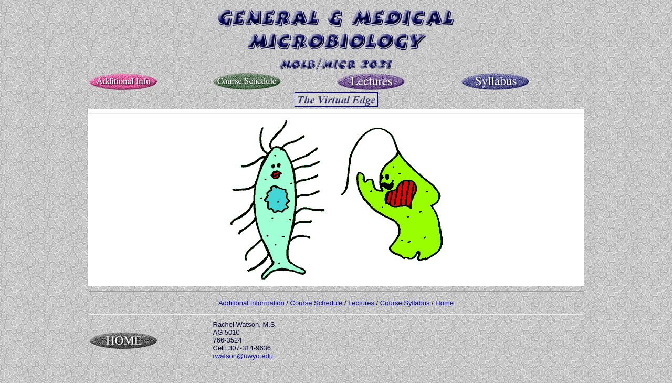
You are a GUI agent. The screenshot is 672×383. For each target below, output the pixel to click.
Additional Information (251, 303)
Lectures (361, 303)
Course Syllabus (405, 303)
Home (444, 303)
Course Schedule (316, 303)
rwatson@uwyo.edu (243, 356)
